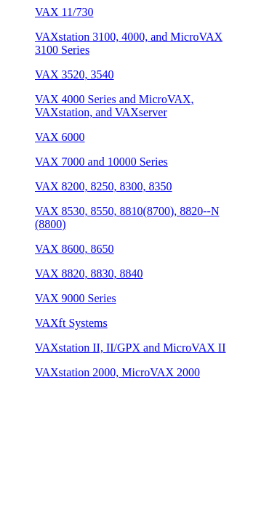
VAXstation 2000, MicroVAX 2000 (117, 372)
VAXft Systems (71, 323)
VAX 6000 (60, 137)
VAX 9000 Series (75, 298)
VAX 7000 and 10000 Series (101, 161)
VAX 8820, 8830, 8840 (89, 273)
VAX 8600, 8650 (74, 249)
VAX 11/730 (64, 12)
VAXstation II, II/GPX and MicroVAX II (130, 347)
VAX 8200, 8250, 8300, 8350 (103, 186)
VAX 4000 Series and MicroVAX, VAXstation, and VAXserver (114, 105)
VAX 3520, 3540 (74, 74)
